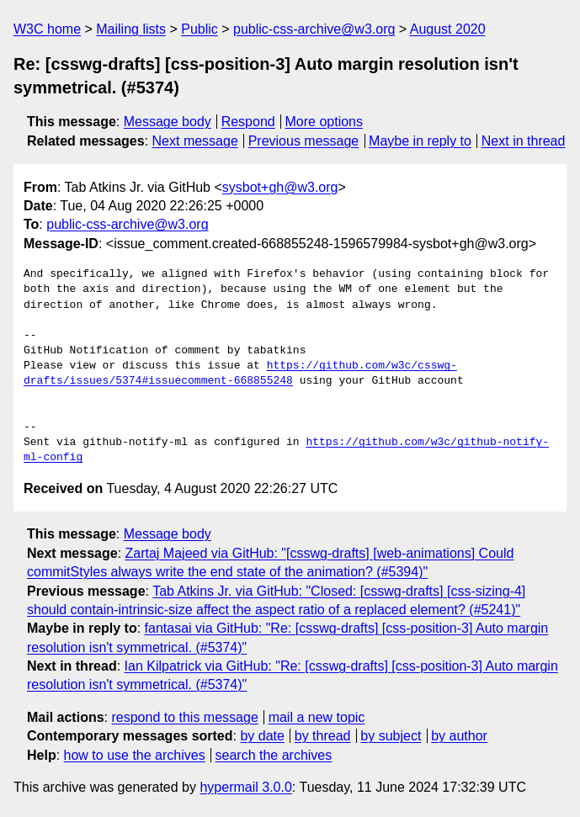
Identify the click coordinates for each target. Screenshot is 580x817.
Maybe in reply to (420, 141)
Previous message (303, 141)
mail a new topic (317, 717)
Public (199, 29)
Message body (167, 121)
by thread (323, 736)
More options (324, 121)
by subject (390, 736)
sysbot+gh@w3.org (280, 187)
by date (262, 736)
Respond (248, 121)
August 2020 (448, 29)
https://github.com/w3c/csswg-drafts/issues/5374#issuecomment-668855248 (240, 373)
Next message (195, 141)
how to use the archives (134, 755)
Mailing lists (131, 29)
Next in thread (524, 141)
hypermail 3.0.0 (245, 787)
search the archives (274, 755)
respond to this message (184, 717)
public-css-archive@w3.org (314, 29)
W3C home (47, 29)
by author (459, 736)
